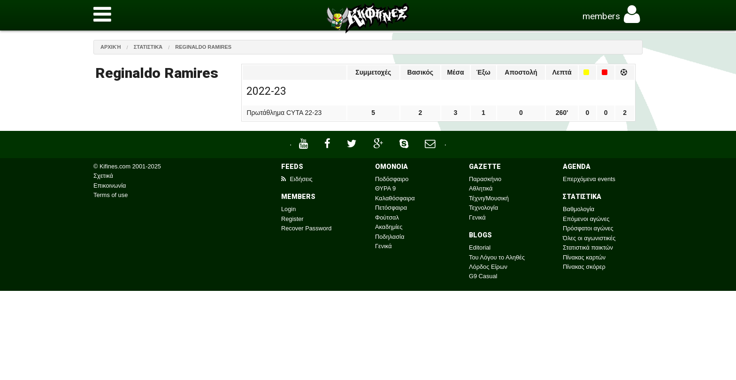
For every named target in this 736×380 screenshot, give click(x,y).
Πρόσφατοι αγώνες (588, 228)
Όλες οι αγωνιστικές (589, 238)
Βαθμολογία (578, 209)
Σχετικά (103, 175)
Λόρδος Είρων (488, 266)
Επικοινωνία (109, 185)
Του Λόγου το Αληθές (497, 257)
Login (288, 209)
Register (292, 218)
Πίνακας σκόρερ (584, 266)
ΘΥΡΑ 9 (385, 188)
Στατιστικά (148, 47)
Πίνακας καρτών (584, 257)
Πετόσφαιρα (391, 207)
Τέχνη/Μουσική (489, 198)
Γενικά (383, 246)
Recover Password (306, 228)
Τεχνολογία (483, 207)
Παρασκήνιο (485, 178)
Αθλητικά (480, 188)
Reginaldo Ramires (203, 47)
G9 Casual (483, 276)
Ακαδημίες (389, 226)
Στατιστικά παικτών (588, 247)
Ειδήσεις (297, 178)
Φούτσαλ (387, 217)
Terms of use (110, 194)
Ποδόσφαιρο (391, 178)
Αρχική (110, 47)
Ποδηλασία (389, 236)
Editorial (480, 247)
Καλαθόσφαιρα (395, 198)
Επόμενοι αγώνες (586, 218)
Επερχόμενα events (589, 178)
